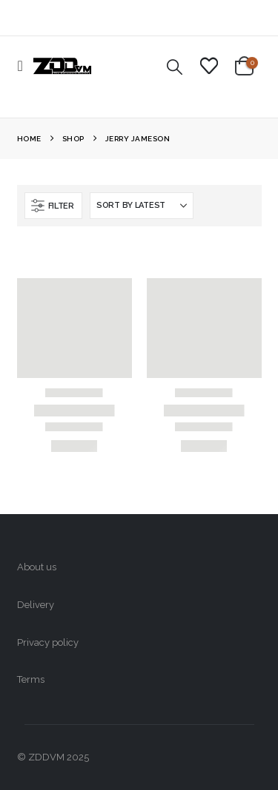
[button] (25, 65)
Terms (30, 679)
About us (36, 567)
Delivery (35, 604)
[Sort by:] (141, 205)
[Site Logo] (62, 66)
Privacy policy (48, 642)
